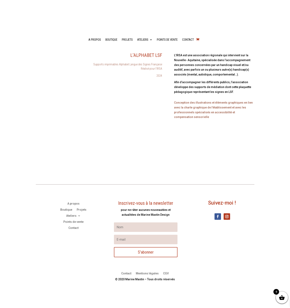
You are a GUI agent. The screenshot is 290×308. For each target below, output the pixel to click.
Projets (127, 39)
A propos (94, 39)
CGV (166, 273)
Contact (188, 39)
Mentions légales (147, 273)
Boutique (111, 39)
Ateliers (142, 39)
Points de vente (167, 39)
